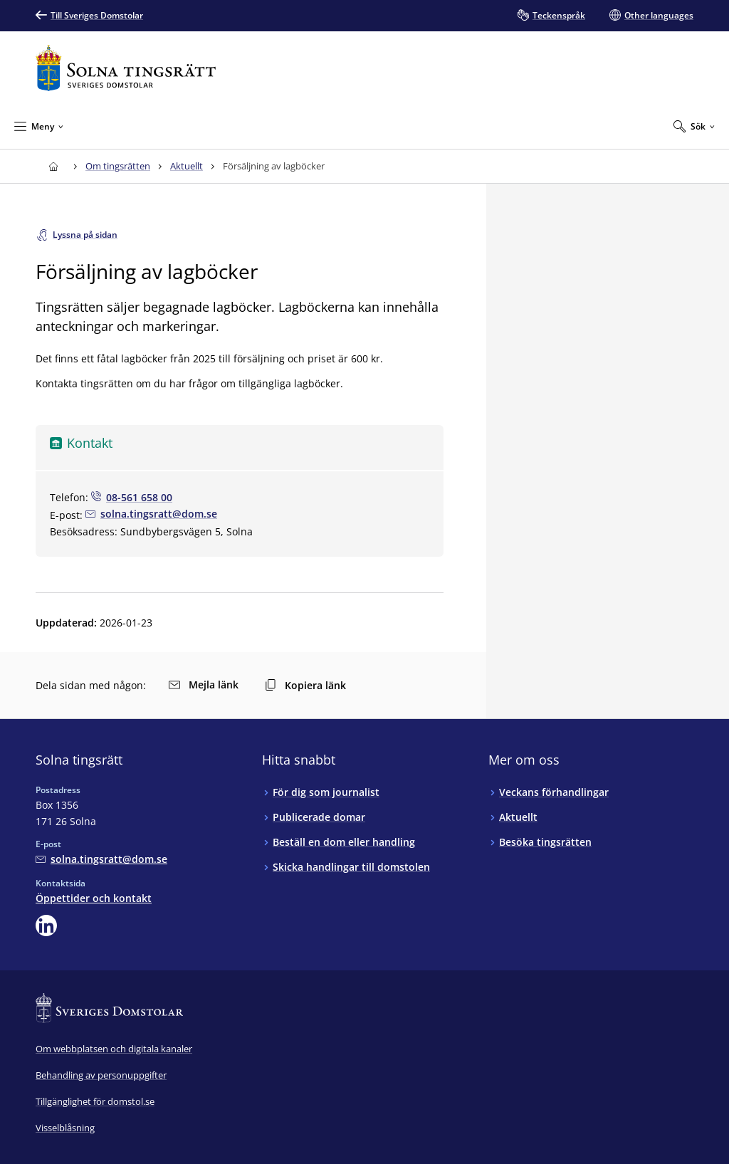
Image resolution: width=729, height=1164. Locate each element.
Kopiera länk (305, 685)
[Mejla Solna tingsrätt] (101, 859)
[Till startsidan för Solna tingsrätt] (126, 68)
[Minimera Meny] (39, 126)
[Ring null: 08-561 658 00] (131, 497)
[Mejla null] (151, 513)
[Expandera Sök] (694, 126)
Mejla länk (203, 684)
